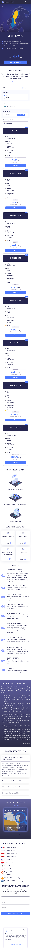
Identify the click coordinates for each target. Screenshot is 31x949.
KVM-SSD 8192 (15, 300)
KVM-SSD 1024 (15, 173)
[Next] (18, 834)
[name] (15, 898)
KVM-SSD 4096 (15, 258)
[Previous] (13, 834)
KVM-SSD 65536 (15, 428)
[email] (15, 902)
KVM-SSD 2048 (15, 215)
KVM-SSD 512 (15, 131)
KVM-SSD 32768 (15, 385)
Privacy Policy (8, 941)
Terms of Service (22, 941)
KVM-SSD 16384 (15, 343)
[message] (15, 907)
